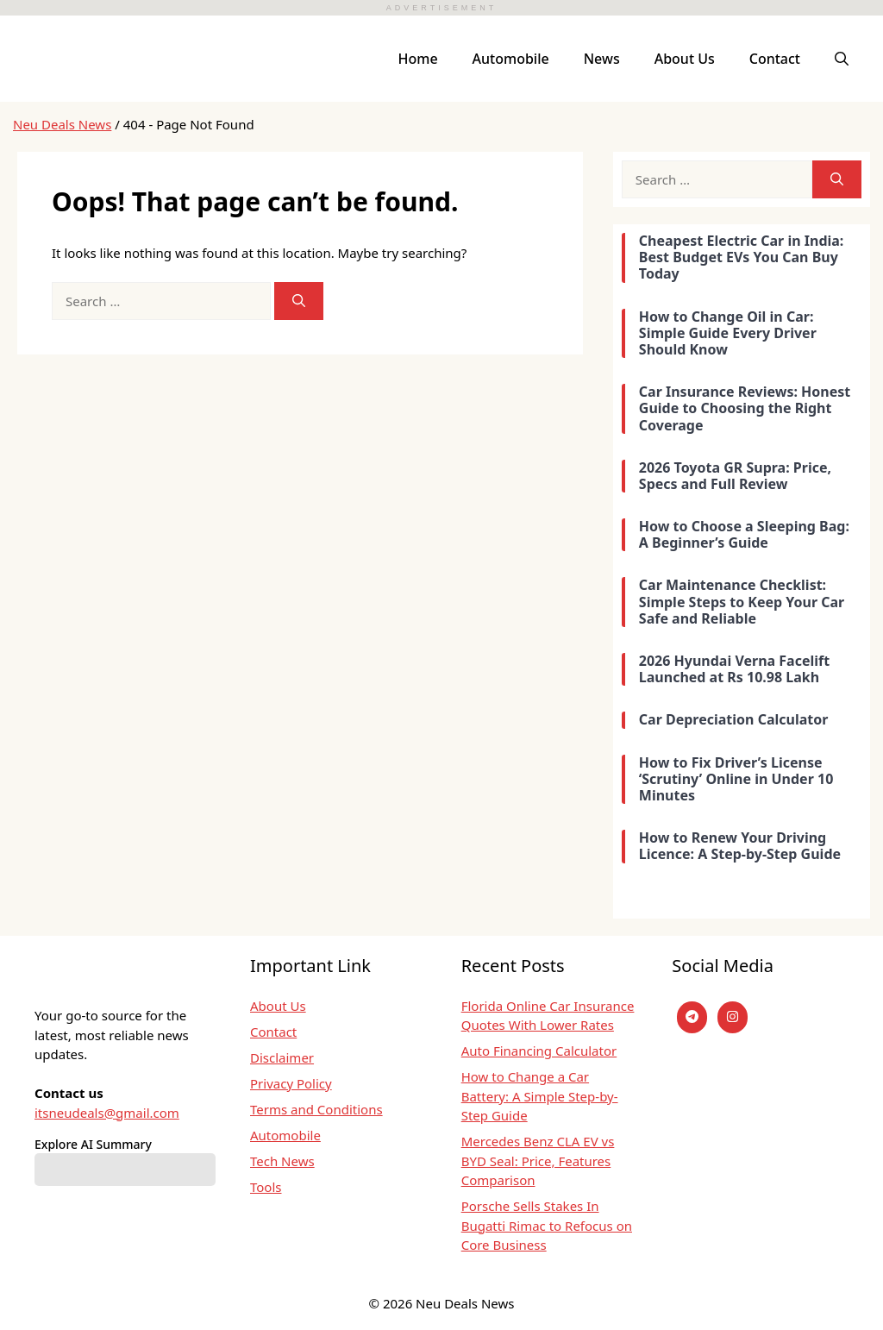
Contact (774, 58)
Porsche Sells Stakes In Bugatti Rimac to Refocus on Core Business (546, 1225)
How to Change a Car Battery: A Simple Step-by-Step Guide (539, 1096)
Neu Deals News (62, 124)
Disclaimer (282, 1057)
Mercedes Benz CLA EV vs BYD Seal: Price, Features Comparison (538, 1160)
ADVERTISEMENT (441, 7)
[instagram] (732, 1017)
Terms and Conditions (316, 1109)
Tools (266, 1186)
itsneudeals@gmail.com (106, 1112)
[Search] (298, 301)
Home (418, 58)
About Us (684, 58)
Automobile (511, 58)
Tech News (282, 1161)
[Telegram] (692, 1017)
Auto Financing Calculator (539, 1050)
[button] (841, 59)
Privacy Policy (291, 1083)
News (602, 58)
